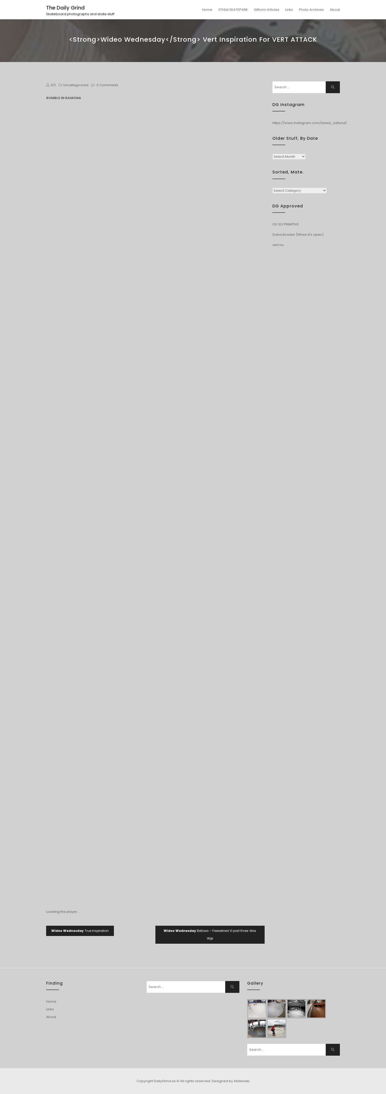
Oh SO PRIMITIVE (285, 224)
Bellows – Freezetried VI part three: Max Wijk (210, 935)
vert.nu (278, 244)
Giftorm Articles (266, 9)
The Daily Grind (65, 7)
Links (289, 9)
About (335, 9)
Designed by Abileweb (231, 1081)
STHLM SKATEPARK (233, 9)
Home (207, 9)
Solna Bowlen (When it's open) (298, 234)
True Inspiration (80, 931)
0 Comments (107, 85)
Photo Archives (311, 9)
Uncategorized (75, 85)
